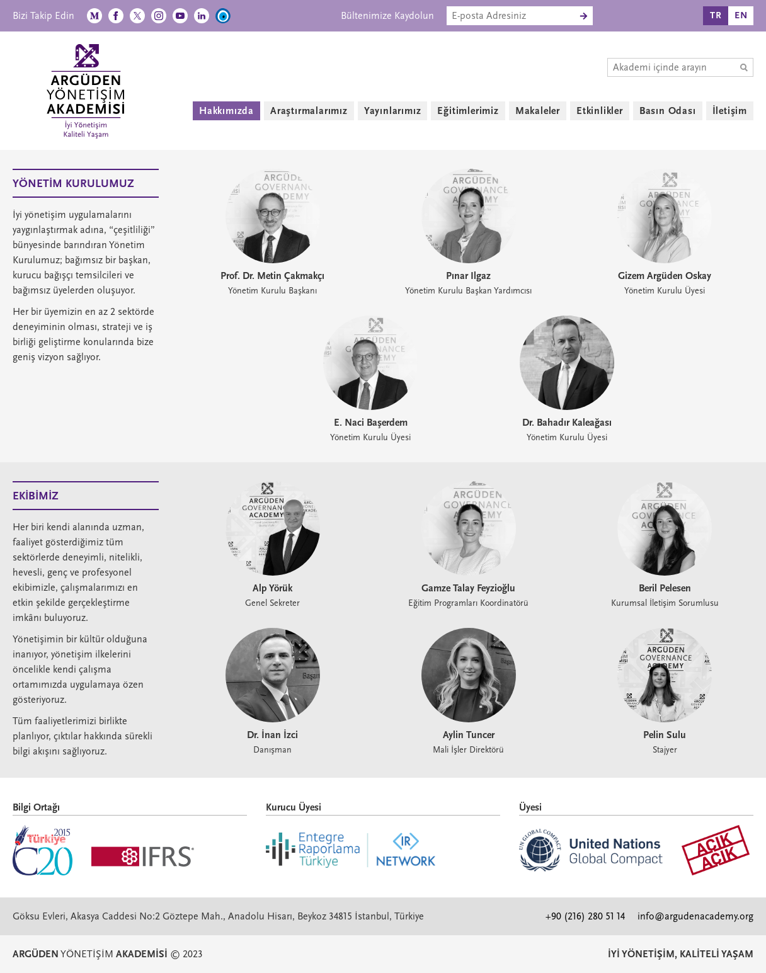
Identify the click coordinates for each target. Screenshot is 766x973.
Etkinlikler (599, 111)
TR (716, 15)
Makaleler (537, 111)
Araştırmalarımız (309, 111)
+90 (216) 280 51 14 (585, 916)
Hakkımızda (226, 111)
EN (741, 15)
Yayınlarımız (392, 111)
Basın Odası (667, 111)
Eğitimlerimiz (467, 111)
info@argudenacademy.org (695, 916)
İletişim (729, 111)
